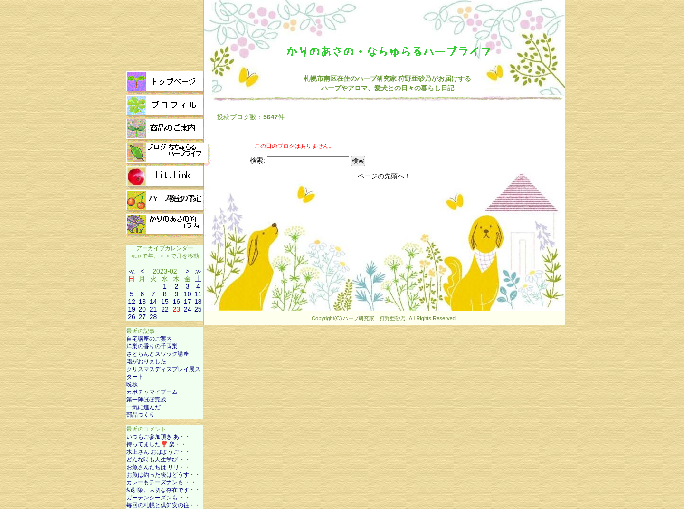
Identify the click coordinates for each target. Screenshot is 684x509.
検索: (257, 160)
